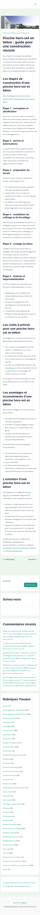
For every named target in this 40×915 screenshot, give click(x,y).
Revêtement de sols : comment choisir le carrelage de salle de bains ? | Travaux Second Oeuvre (19, 655)
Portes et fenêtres (10, 824)
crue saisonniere (28, 883)
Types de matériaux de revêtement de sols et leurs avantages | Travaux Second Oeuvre (20, 634)
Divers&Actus (8, 747)
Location (6, 779)
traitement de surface (12, 857)
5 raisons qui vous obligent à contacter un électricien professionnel (19, 670)
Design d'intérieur (10, 743)
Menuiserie (7, 792)
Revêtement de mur (11, 837)
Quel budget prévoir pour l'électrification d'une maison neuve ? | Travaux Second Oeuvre (19, 680)
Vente (5, 869)
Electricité (7, 751)
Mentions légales (20, 903)
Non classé (7, 800)
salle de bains (8, 845)
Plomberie (7, 816)
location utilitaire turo (12, 883)
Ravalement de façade (12, 828)
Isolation (6, 763)
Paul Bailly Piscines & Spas (14, 548)
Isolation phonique (11, 767)
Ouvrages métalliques (12, 804)
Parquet (6, 808)
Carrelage (7, 726)
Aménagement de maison (13, 710)
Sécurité (6, 849)
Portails (6, 820)
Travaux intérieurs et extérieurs (16, 33)
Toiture (6, 853)
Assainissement (9, 718)
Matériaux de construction (14, 788)
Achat (5, 706)
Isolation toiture (9, 775)
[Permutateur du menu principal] (35, 4)
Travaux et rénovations (12, 861)
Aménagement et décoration (15, 714)
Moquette (7, 796)
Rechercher (7, 581)
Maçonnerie (8, 784)
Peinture (6, 812)
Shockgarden (8, 886)
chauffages (9, 368)
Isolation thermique (11, 771)
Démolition (7, 739)
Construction (8, 730)
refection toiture (9, 833)
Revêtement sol (9, 841)
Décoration (7, 735)
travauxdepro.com (22, 886)
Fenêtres (6, 759)
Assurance (7, 722)
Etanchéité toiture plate (13, 755)
